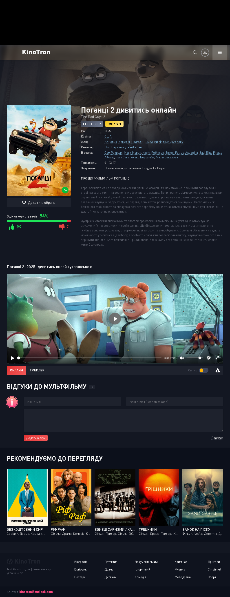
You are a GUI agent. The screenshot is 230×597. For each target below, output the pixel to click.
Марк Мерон (132, 152)
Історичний (142, 569)
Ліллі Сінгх (122, 157)
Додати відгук (35, 438)
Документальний (146, 562)
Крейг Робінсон (153, 152)
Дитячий (110, 577)
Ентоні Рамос (174, 152)
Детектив (110, 562)
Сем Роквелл (113, 152)
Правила (217, 437)
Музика (180, 569)
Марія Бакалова (167, 157)
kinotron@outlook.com (36, 592)
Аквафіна (191, 152)
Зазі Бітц (205, 152)
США (108, 136)
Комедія (124, 142)
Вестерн (80, 577)
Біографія (80, 562)
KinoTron (36, 51)
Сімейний (151, 142)
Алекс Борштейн (142, 157)
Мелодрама (183, 577)
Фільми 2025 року (171, 142)
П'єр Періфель (114, 147)
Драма (108, 569)
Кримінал (181, 562)
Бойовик (110, 142)
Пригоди (137, 142)
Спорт (212, 577)
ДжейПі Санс (134, 147)
